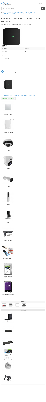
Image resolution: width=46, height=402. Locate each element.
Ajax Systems (20, 12)
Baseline (27, 12)
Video (14, 12)
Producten (9, 12)
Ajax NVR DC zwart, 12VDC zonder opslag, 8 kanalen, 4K (15, 13)
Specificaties (23, 95)
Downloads (32, 95)
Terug (4, 55)
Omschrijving (5, 95)
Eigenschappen (14, 95)
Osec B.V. (6, 4)
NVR (31, 12)
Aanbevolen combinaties (8, 98)
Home (3, 12)
